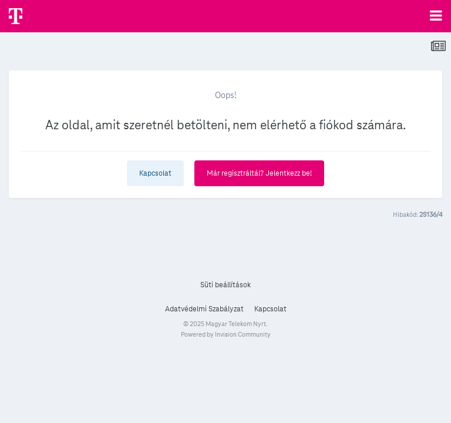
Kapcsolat (155, 173)
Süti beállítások (225, 285)
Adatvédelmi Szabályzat (204, 309)
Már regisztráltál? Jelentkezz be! (259, 173)
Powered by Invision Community (226, 334)
